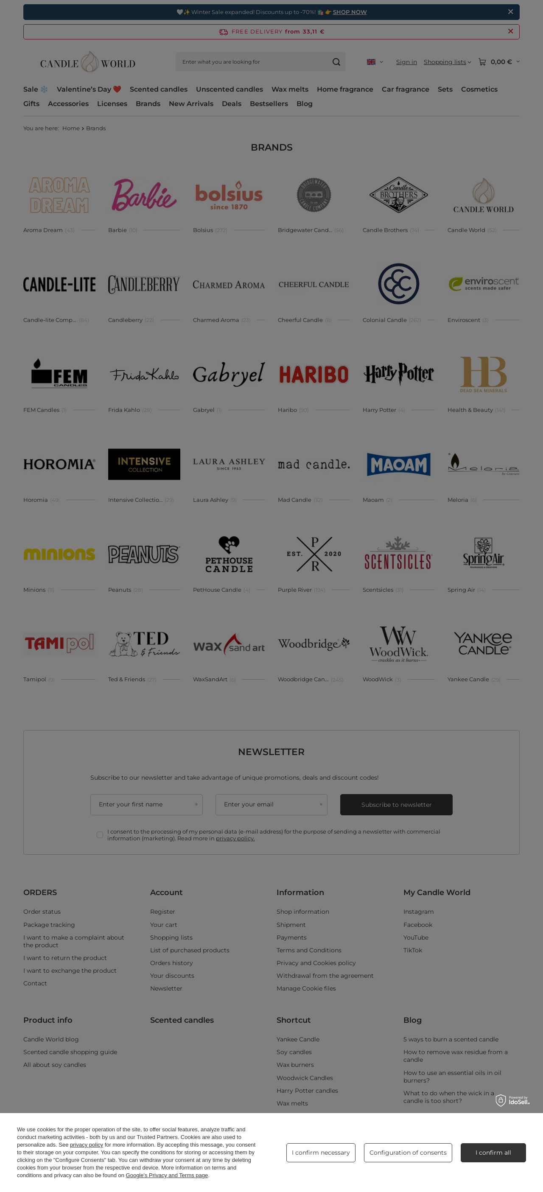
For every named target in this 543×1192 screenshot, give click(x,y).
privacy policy (86, 1145)
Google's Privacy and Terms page (167, 1175)
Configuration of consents (408, 1152)
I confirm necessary (321, 1152)
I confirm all (493, 1152)
